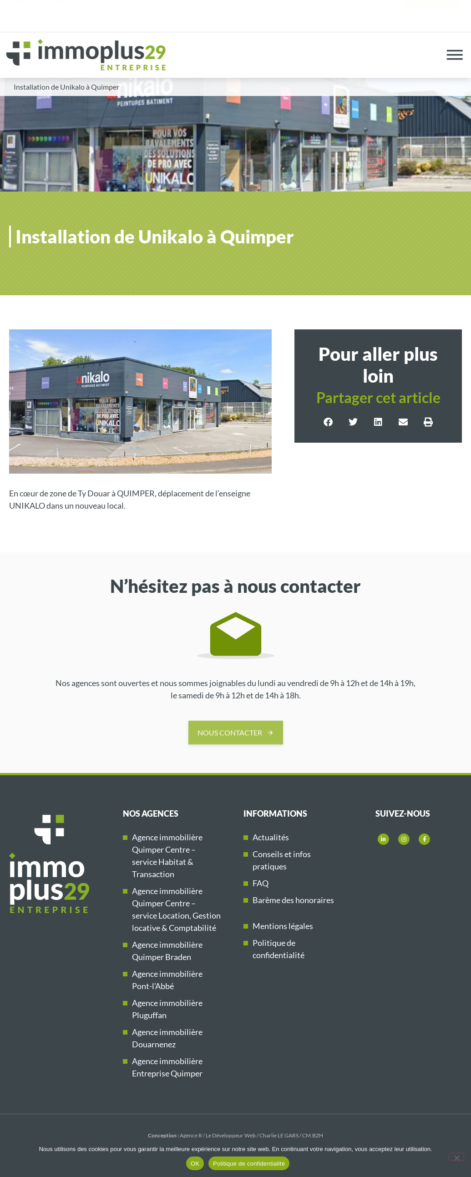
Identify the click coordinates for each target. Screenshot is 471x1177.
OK (195, 1163)
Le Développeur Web (231, 1135)
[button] (328, 422)
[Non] (456, 1157)
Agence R (191, 1135)
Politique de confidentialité (249, 1163)
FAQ (260, 883)
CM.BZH (312, 1135)
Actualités (271, 837)
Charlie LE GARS (279, 1135)
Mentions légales (283, 926)
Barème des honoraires (293, 900)
